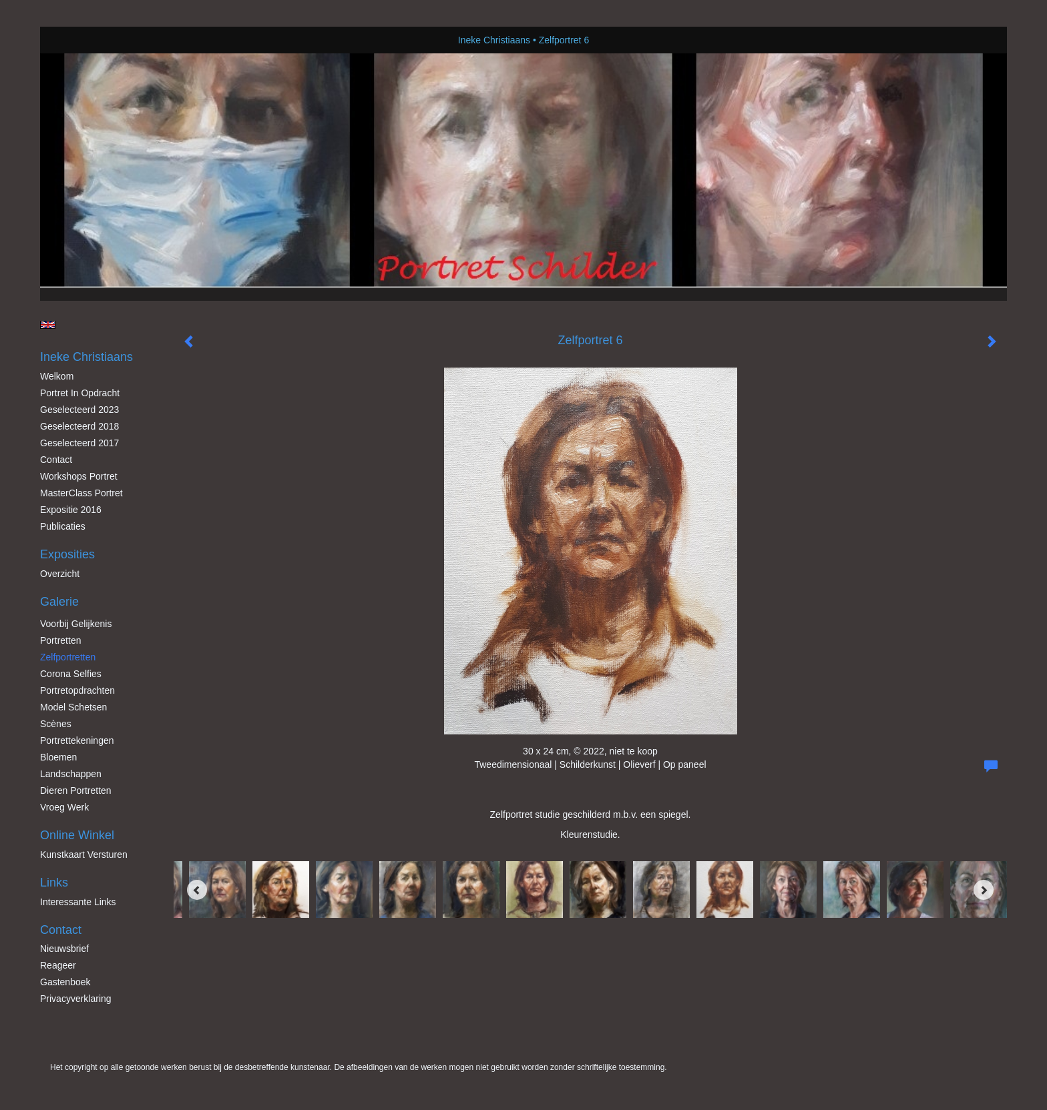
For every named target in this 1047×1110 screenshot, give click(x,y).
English (47, 325)
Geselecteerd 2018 (79, 426)
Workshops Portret (79, 476)
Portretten (60, 640)
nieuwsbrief (64, 948)
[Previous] (197, 890)
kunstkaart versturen (84, 854)
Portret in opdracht (80, 393)
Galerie (59, 601)
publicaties (62, 526)
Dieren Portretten (76, 790)
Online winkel (77, 835)
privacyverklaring (76, 998)
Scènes (55, 723)
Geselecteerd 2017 (79, 443)
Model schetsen (73, 707)
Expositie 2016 (70, 509)
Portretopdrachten (77, 690)
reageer (58, 965)
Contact (56, 459)
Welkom (56, 376)
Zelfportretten (67, 657)
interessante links (78, 902)
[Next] (984, 890)
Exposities (67, 554)
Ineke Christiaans (494, 40)
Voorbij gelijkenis (76, 623)
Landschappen (70, 773)
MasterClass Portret (81, 493)
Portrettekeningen (77, 740)
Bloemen (58, 757)
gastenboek (65, 982)
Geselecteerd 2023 (79, 409)
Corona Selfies (70, 673)
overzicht (59, 573)
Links (54, 882)
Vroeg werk (64, 807)
